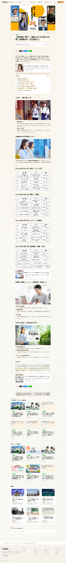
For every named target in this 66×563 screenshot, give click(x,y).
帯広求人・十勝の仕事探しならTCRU (7, 543)
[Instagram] (5, 555)
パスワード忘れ (47, 552)
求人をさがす (33, 2)
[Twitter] (3, 555)
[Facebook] (7, 555)
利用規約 (56, 552)
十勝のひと (35, 552)
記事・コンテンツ (48, 2)
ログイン (46, 551)
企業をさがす (40, 2)
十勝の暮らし (35, 551)
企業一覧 (24, 551)
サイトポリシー (57, 551)
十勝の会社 (15, 543)
